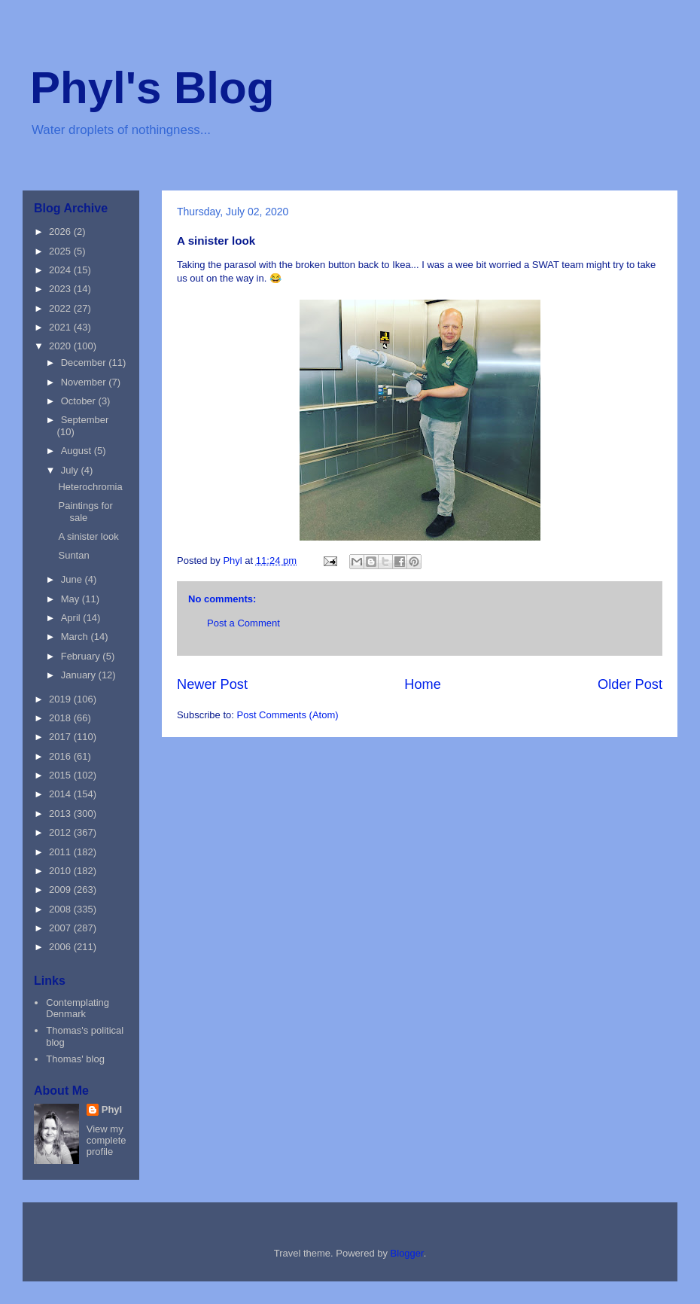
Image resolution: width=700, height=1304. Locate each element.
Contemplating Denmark (77, 1008)
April (72, 617)
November (85, 382)
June (73, 579)
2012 (61, 832)
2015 (61, 775)
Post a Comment (243, 623)
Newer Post (212, 684)
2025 (61, 251)
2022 (61, 308)
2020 (61, 346)
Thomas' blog (75, 1059)
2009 (61, 889)
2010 (61, 870)
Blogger (407, 1253)
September (85, 419)
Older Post (630, 684)
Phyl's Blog (152, 87)
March (76, 636)
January (80, 675)
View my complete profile (106, 1140)
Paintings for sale (85, 511)
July (71, 470)
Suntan (73, 555)
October (80, 401)
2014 (61, 794)
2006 (61, 946)
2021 (61, 327)
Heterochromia (90, 486)
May (71, 599)
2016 (61, 756)
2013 (61, 813)
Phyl (112, 1109)
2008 (61, 909)
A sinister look (88, 536)
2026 (61, 231)
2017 (61, 736)
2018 (61, 718)
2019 (61, 699)
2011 (61, 852)
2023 (61, 288)
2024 (61, 270)
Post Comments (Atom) (288, 715)
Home (422, 684)
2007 (61, 928)
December (85, 362)
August (77, 450)
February (82, 656)
